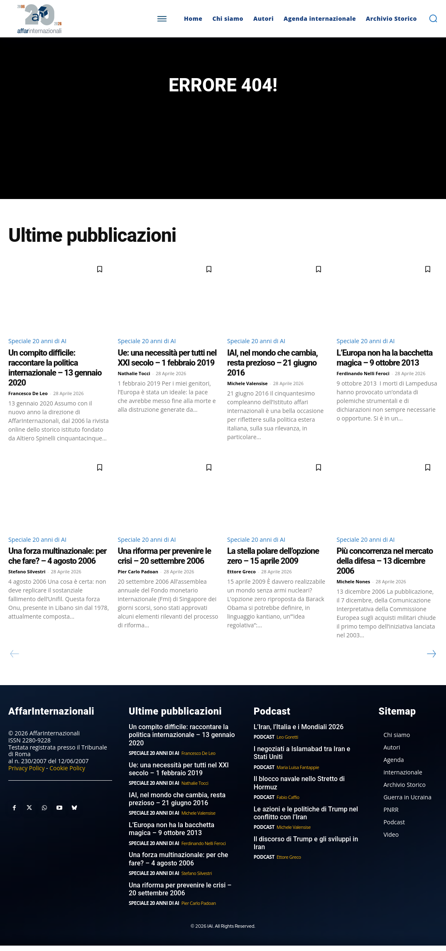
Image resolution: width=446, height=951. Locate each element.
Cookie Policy (67, 779)
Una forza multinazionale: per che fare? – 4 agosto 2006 (57, 567)
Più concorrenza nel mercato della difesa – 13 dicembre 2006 (385, 572)
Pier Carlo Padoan (138, 583)
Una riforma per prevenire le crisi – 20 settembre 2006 (164, 567)
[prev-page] (14, 665)
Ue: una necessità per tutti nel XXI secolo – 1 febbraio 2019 (167, 368)
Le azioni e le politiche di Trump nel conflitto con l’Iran (303, 821)
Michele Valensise (247, 394)
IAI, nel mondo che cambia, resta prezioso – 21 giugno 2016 (272, 373)
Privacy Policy (26, 779)
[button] (433, 18)
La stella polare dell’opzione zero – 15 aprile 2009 (273, 567)
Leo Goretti (286, 748)
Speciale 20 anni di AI (41, 350)
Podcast (263, 748)
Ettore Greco (241, 583)
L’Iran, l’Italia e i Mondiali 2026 (296, 738)
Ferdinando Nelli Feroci (363, 384)
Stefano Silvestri (26, 583)
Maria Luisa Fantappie (296, 777)
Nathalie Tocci (134, 384)
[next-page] (431, 665)
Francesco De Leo (28, 404)
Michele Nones (353, 593)
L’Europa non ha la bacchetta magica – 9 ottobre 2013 (385, 368)
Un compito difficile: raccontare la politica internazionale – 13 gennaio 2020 (54, 378)
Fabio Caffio (286, 806)
